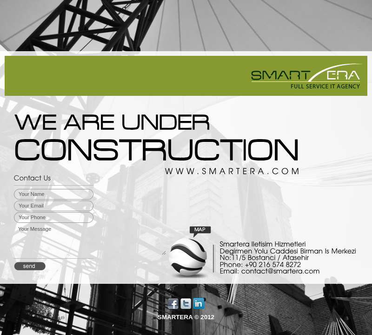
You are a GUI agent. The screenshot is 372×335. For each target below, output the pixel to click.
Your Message (91, 240)
